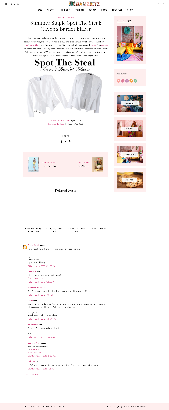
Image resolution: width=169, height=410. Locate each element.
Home (39, 10)
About (50, 10)
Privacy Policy (49, 407)
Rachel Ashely (33, 245)
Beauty (92, 10)
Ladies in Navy (34, 343)
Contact (35, 407)
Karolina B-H (33, 324)
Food (104, 10)
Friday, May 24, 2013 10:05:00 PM (42, 295)
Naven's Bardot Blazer (31, 45)
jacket (94, 45)
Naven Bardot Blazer (56, 124)
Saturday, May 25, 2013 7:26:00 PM (42, 368)
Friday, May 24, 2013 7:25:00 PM (41, 282)
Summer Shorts (99, 228)
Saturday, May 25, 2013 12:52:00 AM (43, 355)
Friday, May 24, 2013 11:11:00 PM (42, 318)
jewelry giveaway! (35, 352)
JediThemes (143, 407)
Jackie (30, 300)
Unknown (31, 361)
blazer (60, 18)
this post (104, 45)
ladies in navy (36, 349)
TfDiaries (131, 407)
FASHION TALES (35, 287)
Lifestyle (117, 10)
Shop (130, 10)
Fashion (79, 10)
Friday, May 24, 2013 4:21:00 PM (41, 266)
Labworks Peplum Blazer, (59, 120)
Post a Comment (32, 374)
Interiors (64, 10)
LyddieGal (32, 271)
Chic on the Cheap (35, 278)
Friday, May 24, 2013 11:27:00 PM (42, 337)
